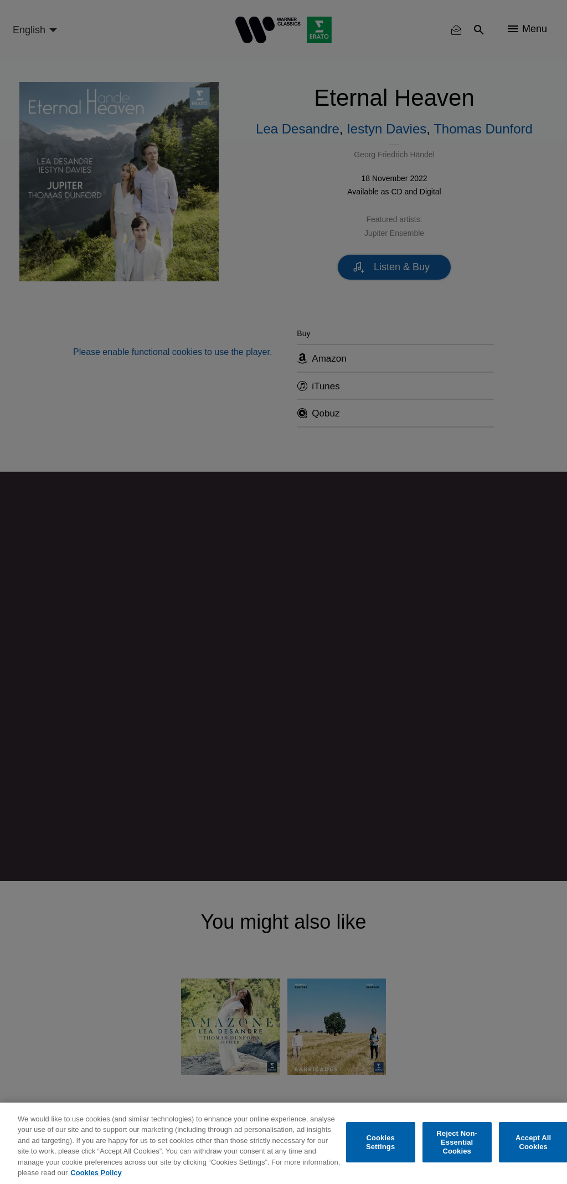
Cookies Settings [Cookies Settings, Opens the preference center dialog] (380, 1142)
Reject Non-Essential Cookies (456, 1142)
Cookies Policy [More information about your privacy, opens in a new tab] (95, 1172)
